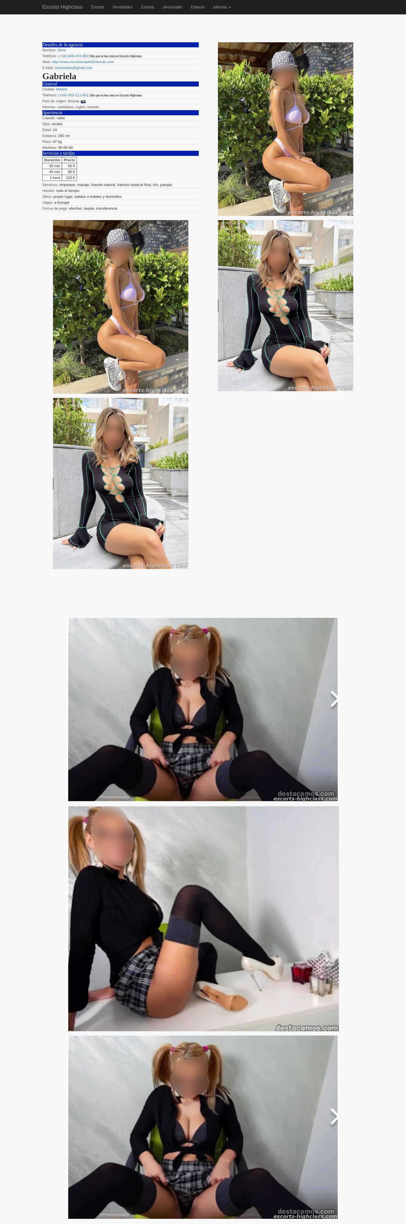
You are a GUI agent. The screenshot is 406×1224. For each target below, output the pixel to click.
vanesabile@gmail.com (74, 68)
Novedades (123, 7)
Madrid (61, 89)
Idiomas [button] (222, 7)
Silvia (61, 50)
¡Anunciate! (172, 7)
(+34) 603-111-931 (73, 95)
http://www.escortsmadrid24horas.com (83, 62)
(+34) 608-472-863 (73, 56)
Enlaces (198, 7)
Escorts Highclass (62, 7)
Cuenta (147, 7)
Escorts (97, 7)
